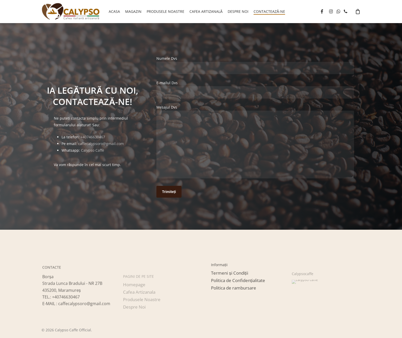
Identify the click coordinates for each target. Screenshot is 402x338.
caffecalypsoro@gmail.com (101, 143)
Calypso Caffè (92, 150)
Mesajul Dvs (255, 142)
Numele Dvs (255, 65)
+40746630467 (93, 136)
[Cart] (358, 11)
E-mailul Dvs (255, 89)
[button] (229, 289)
